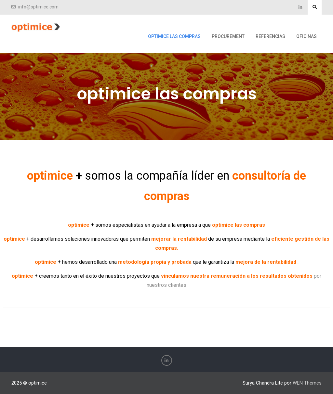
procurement (228, 36)
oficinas (306, 36)
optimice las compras (174, 36)
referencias (270, 36)
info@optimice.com (38, 7)
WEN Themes (307, 383)
